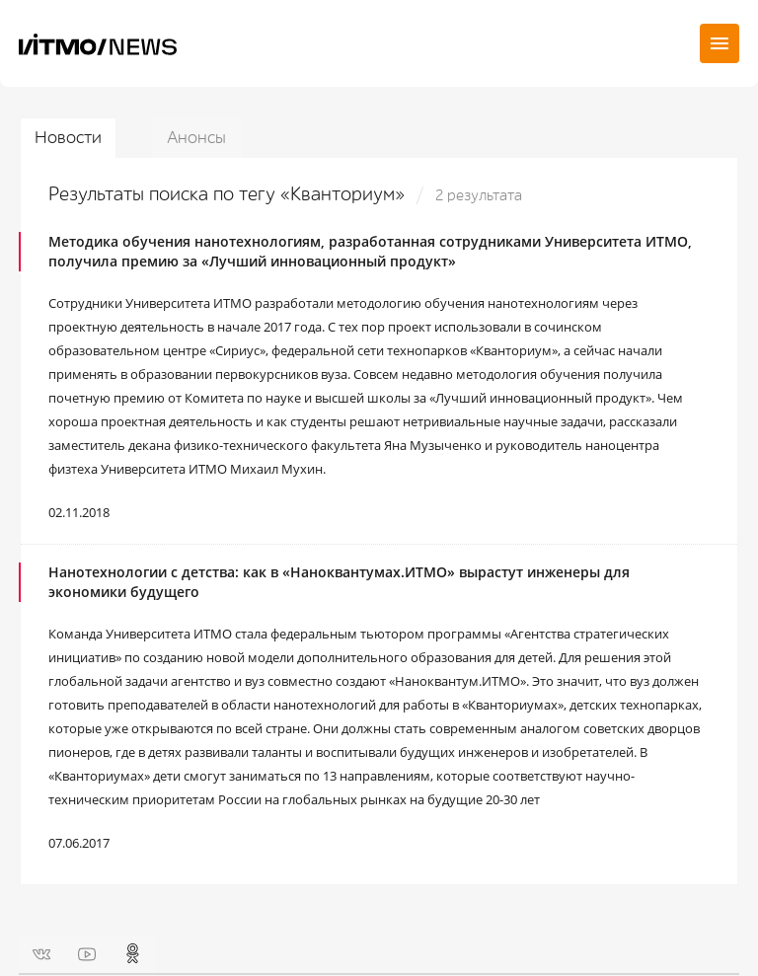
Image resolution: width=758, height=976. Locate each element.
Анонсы (196, 137)
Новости (68, 137)
